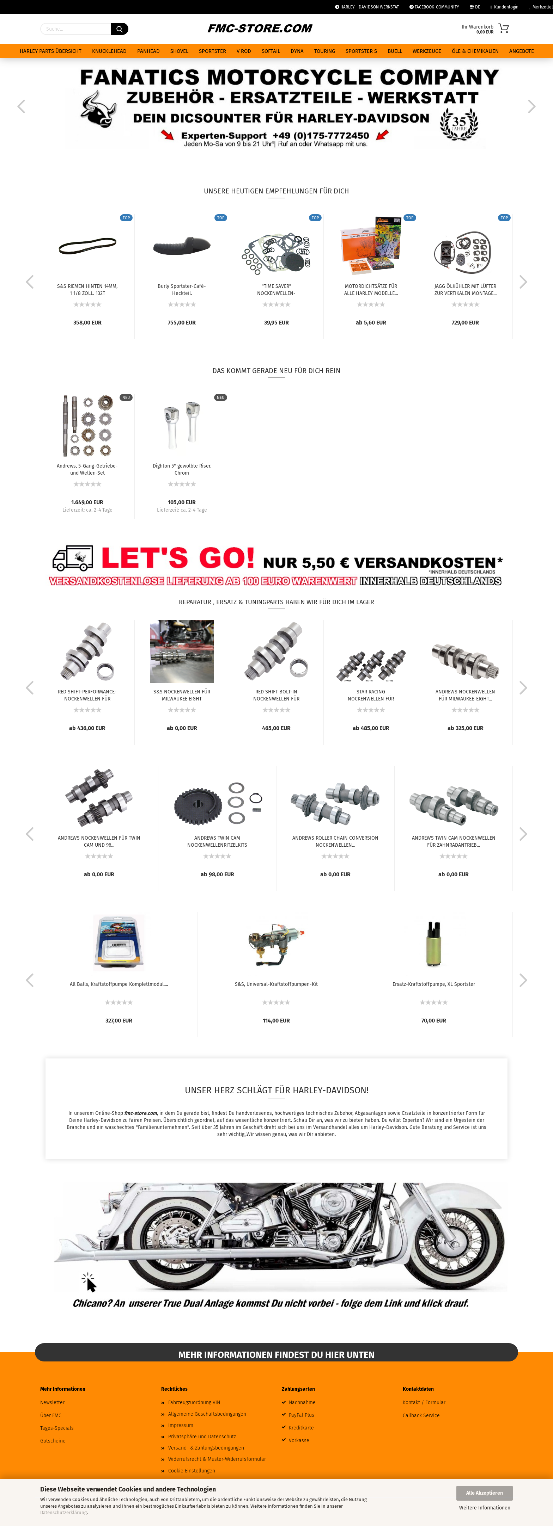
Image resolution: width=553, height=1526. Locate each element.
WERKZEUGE (427, 51)
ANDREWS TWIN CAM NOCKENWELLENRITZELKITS (217, 841)
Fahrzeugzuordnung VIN (194, 1402)
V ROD (244, 51)
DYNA (297, 51)
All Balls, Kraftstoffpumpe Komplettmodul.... (119, 984)
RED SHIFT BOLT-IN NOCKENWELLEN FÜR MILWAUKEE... (276, 695)
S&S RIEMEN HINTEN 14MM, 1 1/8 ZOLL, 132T (87, 289)
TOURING (324, 51)
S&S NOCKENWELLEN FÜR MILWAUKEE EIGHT (181, 695)
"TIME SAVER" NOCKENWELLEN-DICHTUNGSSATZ (276, 289)
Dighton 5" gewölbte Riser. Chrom (182, 469)
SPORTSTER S (361, 51)
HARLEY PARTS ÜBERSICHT (50, 51)
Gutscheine (53, 1441)
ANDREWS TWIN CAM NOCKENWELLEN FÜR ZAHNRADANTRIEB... (454, 841)
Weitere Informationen (484, 1508)
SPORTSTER (212, 51)
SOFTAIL (271, 51)
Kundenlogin (504, 7)
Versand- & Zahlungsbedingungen (206, 1448)
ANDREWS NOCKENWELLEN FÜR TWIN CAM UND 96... (99, 841)
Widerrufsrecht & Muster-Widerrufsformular (217, 1459)
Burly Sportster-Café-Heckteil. (182, 289)
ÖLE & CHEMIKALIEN (475, 51)
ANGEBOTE (521, 51)
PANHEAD (148, 51)
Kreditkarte (301, 1428)
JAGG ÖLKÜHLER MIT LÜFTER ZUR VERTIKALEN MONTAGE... (466, 289)
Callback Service (421, 1416)
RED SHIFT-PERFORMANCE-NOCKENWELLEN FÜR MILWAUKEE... (87, 695)
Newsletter (52, 1402)
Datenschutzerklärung (63, 1512)
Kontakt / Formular (424, 1402)
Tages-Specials (57, 1428)
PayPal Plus (301, 1415)
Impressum (180, 1425)
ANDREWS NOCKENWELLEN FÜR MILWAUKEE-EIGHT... (465, 695)
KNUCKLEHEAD (109, 51)
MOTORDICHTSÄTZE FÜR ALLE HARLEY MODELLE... (371, 289)
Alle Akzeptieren (484, 1493)
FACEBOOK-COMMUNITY (434, 7)
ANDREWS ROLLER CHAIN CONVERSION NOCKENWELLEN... (335, 841)
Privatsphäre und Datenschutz (202, 1437)
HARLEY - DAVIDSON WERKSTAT (367, 7)
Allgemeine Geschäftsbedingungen (207, 1414)
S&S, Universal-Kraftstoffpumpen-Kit (276, 984)
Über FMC (50, 1416)
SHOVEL (179, 51)
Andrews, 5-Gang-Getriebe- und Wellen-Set (87, 469)
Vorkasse (299, 1441)
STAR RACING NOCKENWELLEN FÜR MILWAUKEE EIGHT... (371, 695)
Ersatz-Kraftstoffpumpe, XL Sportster (434, 984)
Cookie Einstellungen (191, 1471)
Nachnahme (302, 1402)
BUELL (395, 51)
